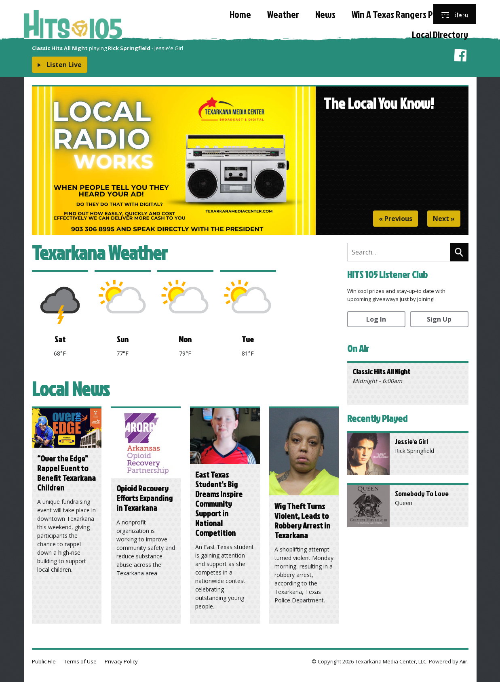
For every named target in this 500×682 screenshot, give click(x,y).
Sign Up (439, 319)
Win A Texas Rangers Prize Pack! (410, 14)
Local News (71, 388)
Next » (444, 218)
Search (459, 252)
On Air (358, 348)
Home (240, 14)
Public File (44, 661)
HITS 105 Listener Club (387, 274)
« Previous (395, 218)
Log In (376, 319)
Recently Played (377, 418)
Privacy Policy (121, 661)
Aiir (463, 661)
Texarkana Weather (99, 252)
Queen (403, 503)
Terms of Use (80, 661)
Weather (283, 14)
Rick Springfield (414, 451)
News (325, 14)
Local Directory (440, 34)
